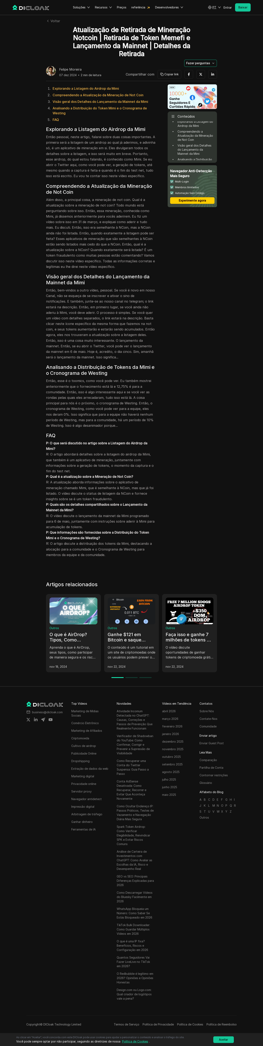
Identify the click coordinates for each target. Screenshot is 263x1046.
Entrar (228, 7)
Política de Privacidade (158, 1024)
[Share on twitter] (28, 720)
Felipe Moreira (70, 69)
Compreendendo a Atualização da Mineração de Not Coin (98, 95)
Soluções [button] (81, 7)
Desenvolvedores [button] (169, 7)
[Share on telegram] (43, 720)
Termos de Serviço (126, 1024)
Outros (54, 628)
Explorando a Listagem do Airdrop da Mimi (86, 88)
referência (138, 7)
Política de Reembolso (221, 1024)
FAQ (56, 120)
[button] (214, 7)
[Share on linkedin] (36, 720)
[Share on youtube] (50, 720)
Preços (121, 7)
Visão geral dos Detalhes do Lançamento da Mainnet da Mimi (100, 102)
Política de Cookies (190, 1024)
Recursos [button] (103, 7)
